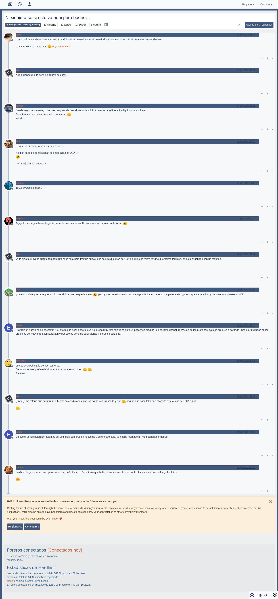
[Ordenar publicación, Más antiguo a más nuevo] (239, 24)
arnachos (21, 361)
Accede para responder (259, 24)
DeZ (18, 289)
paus (18, 34)
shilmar (20, 183)
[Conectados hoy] (64, 550)
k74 (17, 70)
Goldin (19, 467)
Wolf (18, 141)
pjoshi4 (11, 580)
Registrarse (15, 526)
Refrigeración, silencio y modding (23, 25)
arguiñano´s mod (61, 46)
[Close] (270, 501)
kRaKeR (20, 218)
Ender (19, 325)
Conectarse (32, 526)
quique (19, 106)
